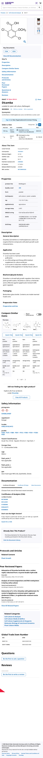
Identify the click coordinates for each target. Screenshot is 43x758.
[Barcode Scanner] (36, 3)
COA (6, 51)
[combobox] (21, 7)
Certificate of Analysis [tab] (9, 485)
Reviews (5, 95)
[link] (6, 753)
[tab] (5, 13)
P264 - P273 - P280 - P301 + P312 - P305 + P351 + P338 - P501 (19, 433)
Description (6, 65)
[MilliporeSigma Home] (9, 3)
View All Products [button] (21, 397)
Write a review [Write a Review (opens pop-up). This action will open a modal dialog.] (18, 109)
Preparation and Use (10, 306)
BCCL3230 (4, 502)
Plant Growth (6, 558)
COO (14, 51)
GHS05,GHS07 (6, 414)
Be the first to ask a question (13, 659)
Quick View (9, 335)
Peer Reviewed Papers (5, 85)
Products (3, 13)
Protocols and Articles (6, 79)
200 (20, 188)
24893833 (20, 162)
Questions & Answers (6, 91)
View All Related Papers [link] (10, 606)
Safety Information (9, 72)
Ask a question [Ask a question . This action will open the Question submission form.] (28, 109)
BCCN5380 (4, 499)
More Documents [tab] (36, 485)
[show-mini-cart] (40, 3)
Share (38, 99)
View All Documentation (12, 56)
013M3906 (4, 504)
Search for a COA (6, 522)
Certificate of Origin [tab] (23, 485)
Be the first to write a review (14, 674)
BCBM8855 (4, 509)
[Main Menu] (2, 3)
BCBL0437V (4, 507)
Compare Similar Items (10, 68)
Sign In (8, 120)
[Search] (39, 7)
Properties (6, 62)
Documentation (7, 75)
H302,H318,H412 (7, 426)
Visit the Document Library (11, 540)
